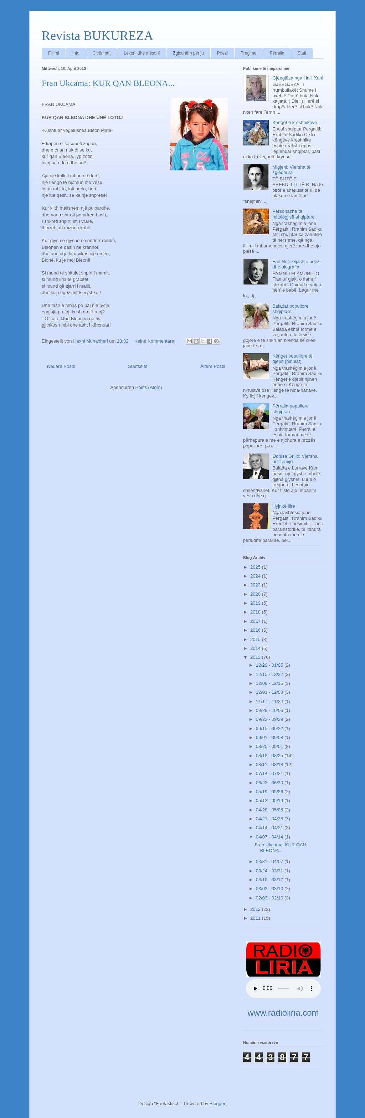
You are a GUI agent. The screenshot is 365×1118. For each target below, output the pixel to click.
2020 (256, 594)
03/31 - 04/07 (270, 861)
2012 (256, 909)
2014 (256, 648)
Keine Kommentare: (155, 341)
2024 (256, 576)
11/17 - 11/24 (270, 701)
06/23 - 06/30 (270, 782)
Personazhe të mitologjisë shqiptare (293, 214)
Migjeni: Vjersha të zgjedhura (291, 169)
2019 (256, 603)
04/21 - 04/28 (270, 818)
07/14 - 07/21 (270, 773)
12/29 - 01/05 (270, 665)
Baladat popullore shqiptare (290, 308)
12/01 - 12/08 (270, 692)
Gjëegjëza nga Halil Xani (297, 78)
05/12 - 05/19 (270, 800)
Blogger (217, 1103)
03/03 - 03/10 (270, 888)
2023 (256, 585)
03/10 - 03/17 (270, 879)
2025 (256, 567)
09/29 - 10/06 (270, 710)
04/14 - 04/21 (270, 827)
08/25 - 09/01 (270, 746)
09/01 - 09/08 (270, 737)
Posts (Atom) (148, 387)
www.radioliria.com (283, 1012)
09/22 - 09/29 (270, 719)
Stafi (302, 53)
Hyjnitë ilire (283, 506)
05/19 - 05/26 (270, 791)
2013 (256, 657)
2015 (256, 639)
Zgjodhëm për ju (188, 53)
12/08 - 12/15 (270, 683)
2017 (256, 621)
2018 (256, 612)
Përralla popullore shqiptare (290, 408)
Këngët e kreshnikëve (294, 122)
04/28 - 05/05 (270, 809)
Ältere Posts (212, 366)
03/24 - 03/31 (270, 870)
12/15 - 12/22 (270, 674)
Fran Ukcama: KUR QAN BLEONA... (108, 83)
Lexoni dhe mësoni (142, 53)
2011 (256, 918)
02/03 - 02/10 (270, 898)
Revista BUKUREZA (97, 36)
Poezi (222, 53)
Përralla (276, 53)
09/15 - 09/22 (270, 728)
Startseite (138, 366)
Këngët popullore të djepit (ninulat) (292, 358)
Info (75, 53)
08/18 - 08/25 (270, 755)
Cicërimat (102, 53)
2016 (256, 630)
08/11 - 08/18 (270, 764)
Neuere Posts (61, 366)
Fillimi (53, 53)
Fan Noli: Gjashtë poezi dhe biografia (296, 264)
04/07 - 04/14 (270, 837)
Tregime (249, 53)
